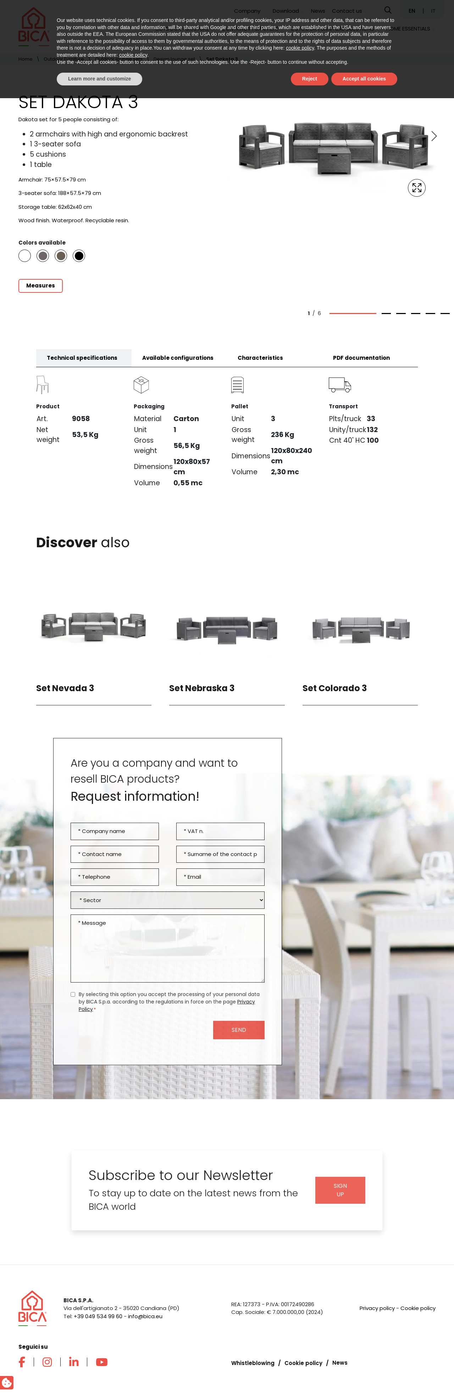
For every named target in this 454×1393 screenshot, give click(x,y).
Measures (40, 285)
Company (247, 11)
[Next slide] (433, 136)
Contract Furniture (249, 28)
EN (413, 11)
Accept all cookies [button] (364, 1373)
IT (433, 11)
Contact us (347, 11)
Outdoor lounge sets (119, 59)
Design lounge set (174, 59)
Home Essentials (408, 28)
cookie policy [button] (300, 1343)
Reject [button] (309, 1373)
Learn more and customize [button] (99, 1373)
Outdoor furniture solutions (332, 28)
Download (286, 11)
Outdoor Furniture (182, 28)
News (318, 11)
